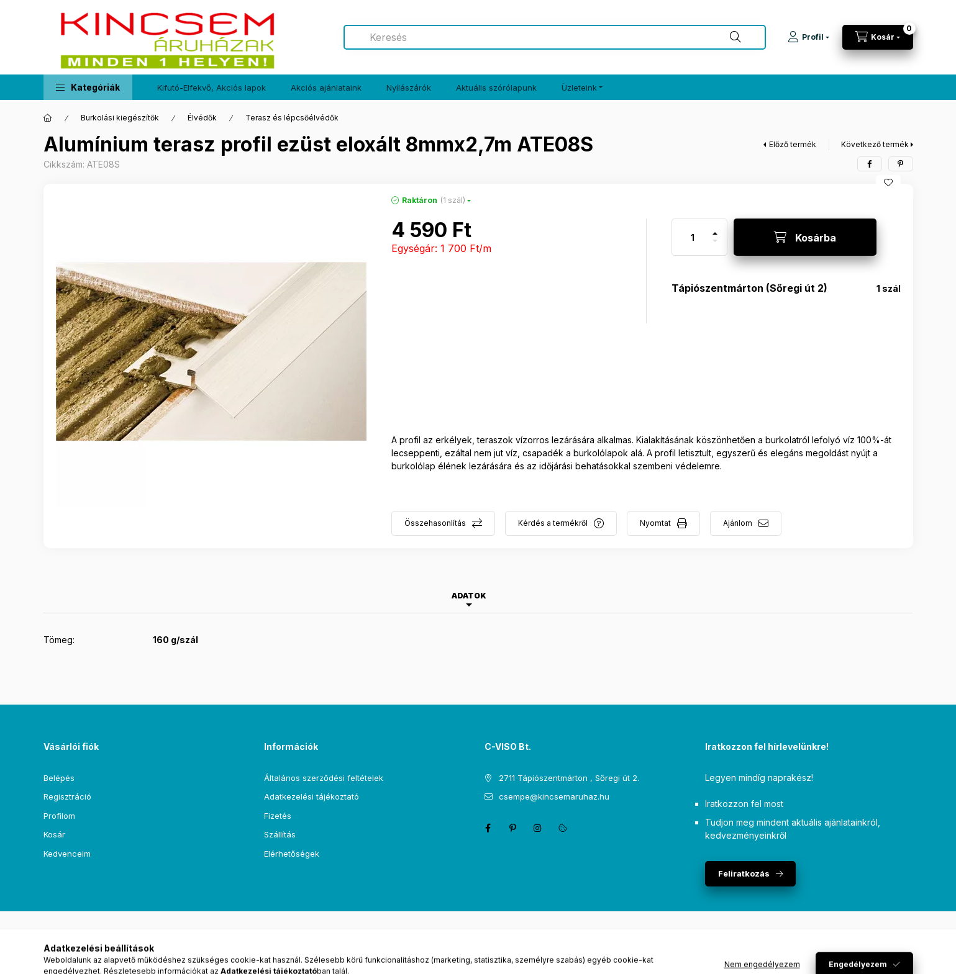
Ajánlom (737, 523)
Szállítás (280, 834)
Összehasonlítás (435, 523)
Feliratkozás (744, 873)
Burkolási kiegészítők (120, 117)
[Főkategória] (47, 118)
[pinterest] (900, 163)
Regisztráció (67, 796)
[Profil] (808, 37)
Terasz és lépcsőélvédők (292, 117)
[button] (87, 87)
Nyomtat (655, 523)
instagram (538, 828)
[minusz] (715, 246)
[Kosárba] (805, 237)
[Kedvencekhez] (888, 182)
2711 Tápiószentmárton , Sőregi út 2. (569, 778)
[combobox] (555, 37)
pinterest (513, 828)
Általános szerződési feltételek (323, 778)
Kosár (54, 834)
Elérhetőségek (291, 854)
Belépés (59, 778)
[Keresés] (735, 37)
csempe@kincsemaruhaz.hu (554, 796)
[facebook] (869, 163)
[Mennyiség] (692, 237)
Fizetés (277, 816)
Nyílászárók (408, 87)
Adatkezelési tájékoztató (311, 796)
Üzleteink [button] (579, 87)
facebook (488, 828)
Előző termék (792, 144)
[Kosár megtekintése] (877, 37)
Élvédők (202, 117)
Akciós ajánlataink (326, 87)
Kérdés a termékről (553, 523)
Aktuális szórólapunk (496, 87)
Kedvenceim (67, 854)
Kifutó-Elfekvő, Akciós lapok (211, 87)
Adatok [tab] (469, 595)
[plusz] (715, 228)
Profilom (59, 816)
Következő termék (875, 144)
